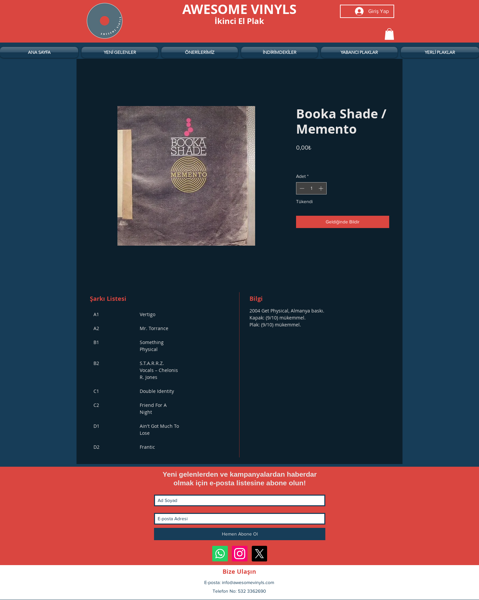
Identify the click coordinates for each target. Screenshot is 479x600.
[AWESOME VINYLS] (239, 9)
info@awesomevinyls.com (248, 582)
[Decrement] (301, 188)
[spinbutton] (311, 188)
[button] (389, 34)
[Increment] (321, 188)
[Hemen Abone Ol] (239, 534)
